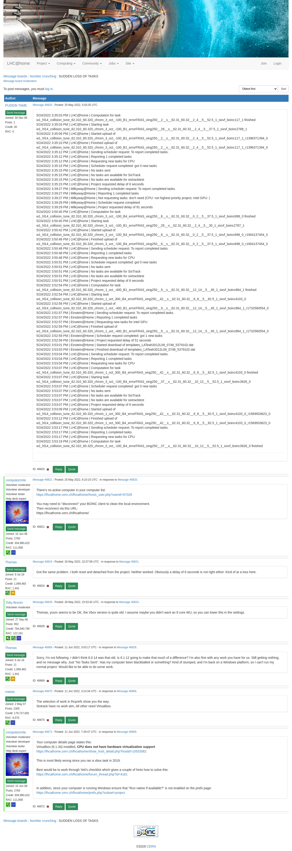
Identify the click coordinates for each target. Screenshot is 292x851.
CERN (151, 846)
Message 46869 (42, 647)
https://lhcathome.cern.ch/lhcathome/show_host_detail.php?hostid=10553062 (91, 751)
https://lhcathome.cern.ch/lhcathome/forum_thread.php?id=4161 (82, 774)
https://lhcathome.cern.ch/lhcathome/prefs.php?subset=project (80, 793)
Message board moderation (20, 81)
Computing (66, 63)
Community (92, 63)
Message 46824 (42, 561)
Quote (72, 469)
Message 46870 (42, 691)
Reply (58, 469)
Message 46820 (42, 105)
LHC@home (18, 63)
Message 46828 (42, 602)
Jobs (114, 63)
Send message (16, 112)
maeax (10, 691)
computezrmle (16, 480)
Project (43, 63)
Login (277, 63)
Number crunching (43, 76)
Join (264, 63)
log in (49, 89)
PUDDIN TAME (16, 105)
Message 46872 (42, 731)
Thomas (11, 562)
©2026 (146, 846)
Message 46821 (42, 479)
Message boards (15, 76)
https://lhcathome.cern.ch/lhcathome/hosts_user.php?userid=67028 (84, 494)
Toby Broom (14, 602)
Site (130, 63)
